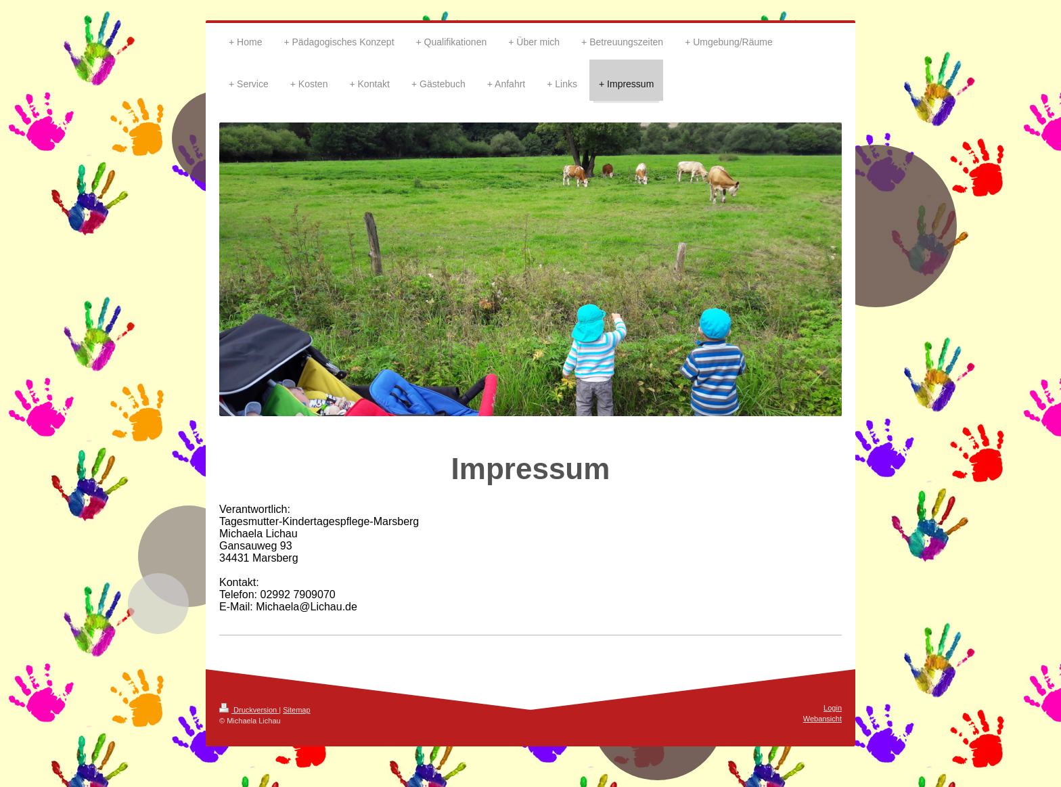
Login (832, 708)
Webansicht (822, 719)
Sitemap (296, 710)
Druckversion (249, 710)
